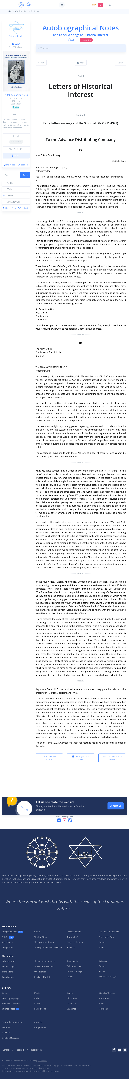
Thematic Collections (11, 1003)
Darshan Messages (75, 971)
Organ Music (72, 961)
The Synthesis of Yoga (44, 942)
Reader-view (86, 40)
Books (35, 11)
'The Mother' (72, 937)
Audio (37, 998)
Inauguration (40, 1027)
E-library (6, 987)
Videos (37, 1003)
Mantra (102, 947)
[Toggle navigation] (62, 5)
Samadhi (6, 1027)
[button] (16, 183)
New (94, 4)
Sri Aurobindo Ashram (12, 1022)
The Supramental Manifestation (48, 947)
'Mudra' (102, 971)
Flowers (70, 976)
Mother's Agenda (9, 966)
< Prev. (41, 62)
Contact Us (115, 805)
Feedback (23, 164)
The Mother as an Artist (44, 961)
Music (37, 993)
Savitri (37, 931)
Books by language (10, 998)
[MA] (25, 5)
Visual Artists (104, 998)
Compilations (8, 947)
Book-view (74, 40)
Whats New (72, 998)
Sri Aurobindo (21, 11)
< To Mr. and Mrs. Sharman (49, 758)
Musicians (103, 1008)
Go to (25, 175)
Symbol (102, 942)
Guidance (71, 947)
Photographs (40, 1008)
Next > (120, 62)
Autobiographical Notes (16, 94)
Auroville (38, 1022)
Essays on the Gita (75, 942)
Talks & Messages (74, 966)
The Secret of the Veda (109, 931)
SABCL (8, 937)
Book (80, 62)
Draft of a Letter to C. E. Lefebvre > (112, 758)
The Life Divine (41, 937)
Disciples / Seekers (107, 993)
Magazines (71, 1008)
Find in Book (9, 164)
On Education (40, 971)
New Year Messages (108, 976)
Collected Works (9, 961)
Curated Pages (10, 1008)
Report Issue (36, 1050)
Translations (7, 942)
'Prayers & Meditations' (44, 966)
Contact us (71, 1003)
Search (70, 993)
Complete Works (12, 931)
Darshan (6, 1032)
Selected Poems (74, 931)
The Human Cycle (106, 937)
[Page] (11, 175)
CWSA (16, 43)
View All (16, 155)
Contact (6, 1050)
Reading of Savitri (42, 977)
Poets (101, 1003)
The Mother (8, 956)
